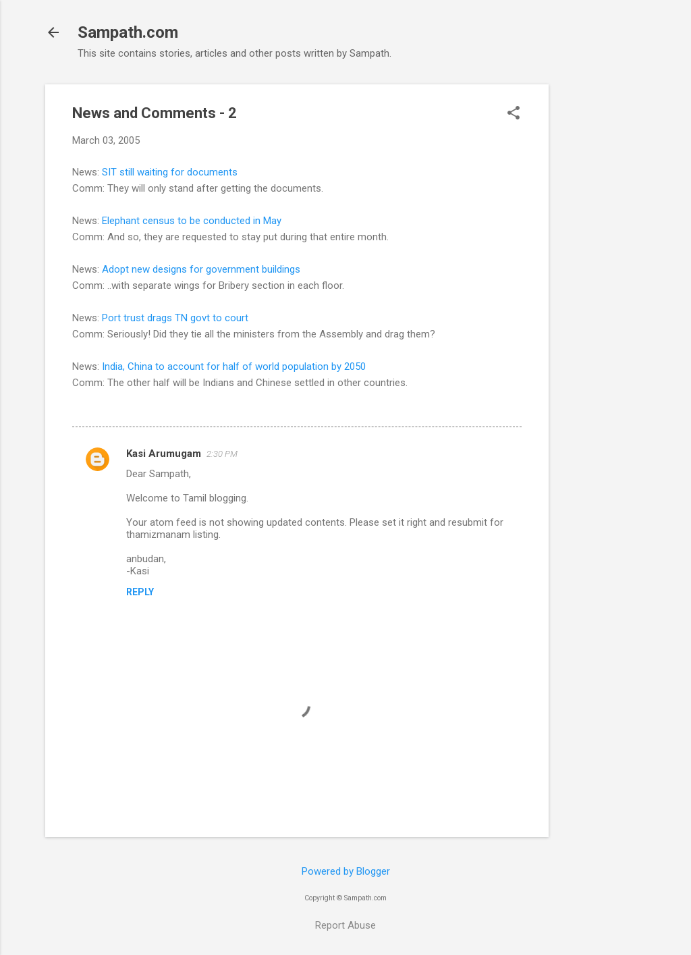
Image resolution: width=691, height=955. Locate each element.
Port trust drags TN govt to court (175, 318)
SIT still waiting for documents (170, 172)
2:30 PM (222, 454)
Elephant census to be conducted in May (191, 221)
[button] (513, 114)
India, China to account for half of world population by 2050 (234, 366)
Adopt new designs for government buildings (201, 269)
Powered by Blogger (346, 871)
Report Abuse (345, 925)
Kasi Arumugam (163, 453)
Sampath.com (128, 32)
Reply (140, 591)
